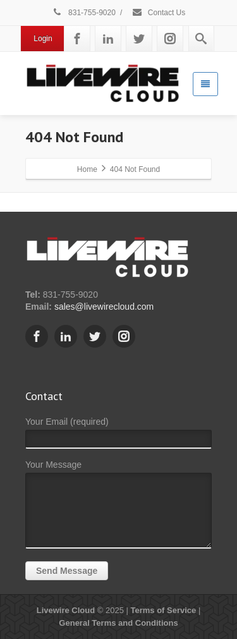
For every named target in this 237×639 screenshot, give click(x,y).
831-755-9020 (84, 12)
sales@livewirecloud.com (104, 306)
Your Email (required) (118, 436)
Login (42, 38)
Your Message (118, 507)
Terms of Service (163, 610)
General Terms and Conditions (118, 623)
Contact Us (158, 12)
